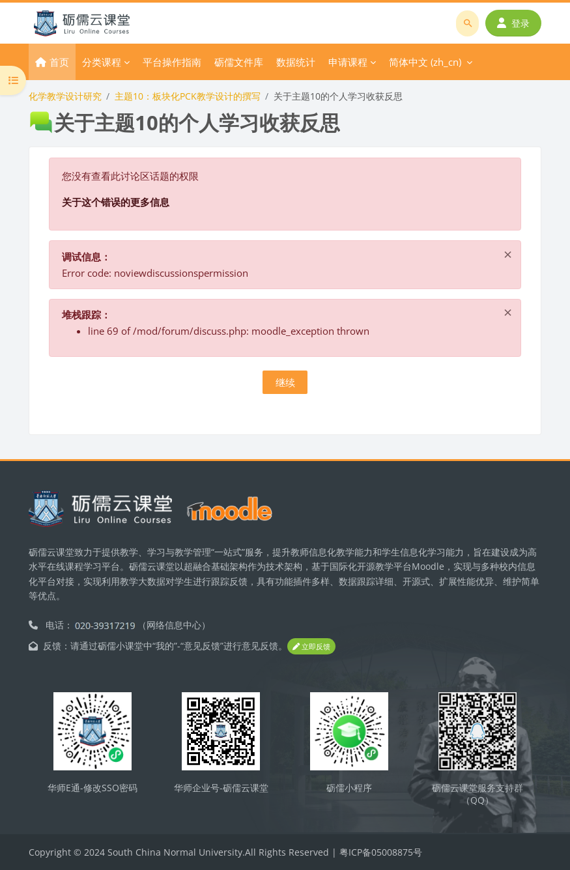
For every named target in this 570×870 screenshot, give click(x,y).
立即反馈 (311, 646)
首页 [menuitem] (59, 61)
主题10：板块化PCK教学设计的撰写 (188, 96)
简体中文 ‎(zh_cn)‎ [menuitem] (425, 61)
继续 (285, 382)
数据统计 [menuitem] (295, 61)
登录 (513, 23)
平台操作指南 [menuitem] (172, 61)
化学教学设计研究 (65, 96)
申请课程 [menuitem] (347, 61)
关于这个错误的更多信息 (115, 201)
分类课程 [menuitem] (101, 61)
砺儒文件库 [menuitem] (238, 61)
